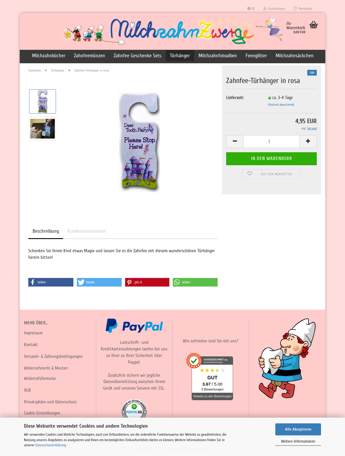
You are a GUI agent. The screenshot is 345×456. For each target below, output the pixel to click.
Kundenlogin (274, 9)
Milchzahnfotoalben (217, 56)
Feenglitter (256, 56)
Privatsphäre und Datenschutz (50, 401)
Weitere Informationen (298, 441)
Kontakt (31, 344)
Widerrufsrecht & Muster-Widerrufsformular (46, 373)
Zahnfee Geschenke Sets (137, 56)
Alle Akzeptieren (298, 429)
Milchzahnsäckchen (295, 56)
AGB (27, 390)
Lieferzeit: (235, 97)
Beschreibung (46, 231)
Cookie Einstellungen (42, 413)
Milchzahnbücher (48, 56)
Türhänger (180, 56)
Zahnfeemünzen (89, 56)
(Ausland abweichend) (281, 104)
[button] (50, 282)
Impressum (33, 332)
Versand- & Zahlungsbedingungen (53, 356)
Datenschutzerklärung (50, 445)
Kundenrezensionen (86, 231)
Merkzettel (303, 9)
